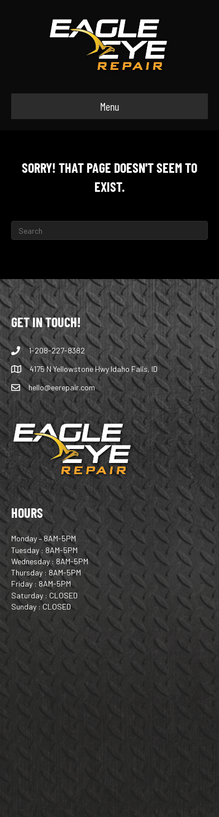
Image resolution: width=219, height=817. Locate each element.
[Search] (109, 230)
